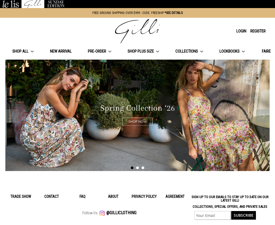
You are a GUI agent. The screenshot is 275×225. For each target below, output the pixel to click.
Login (241, 31)
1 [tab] (132, 167)
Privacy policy (144, 196)
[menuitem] (23, 51)
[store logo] (137, 31)
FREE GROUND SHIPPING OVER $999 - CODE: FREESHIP (137, 13)
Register (258, 31)
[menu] (137, 51)
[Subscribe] (243, 215)
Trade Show (20, 196)
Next (263, 116)
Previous (12, 116)
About (113, 196)
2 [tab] (137, 167)
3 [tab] (143, 167)
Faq (82, 196)
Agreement (174, 196)
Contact (51, 196)
